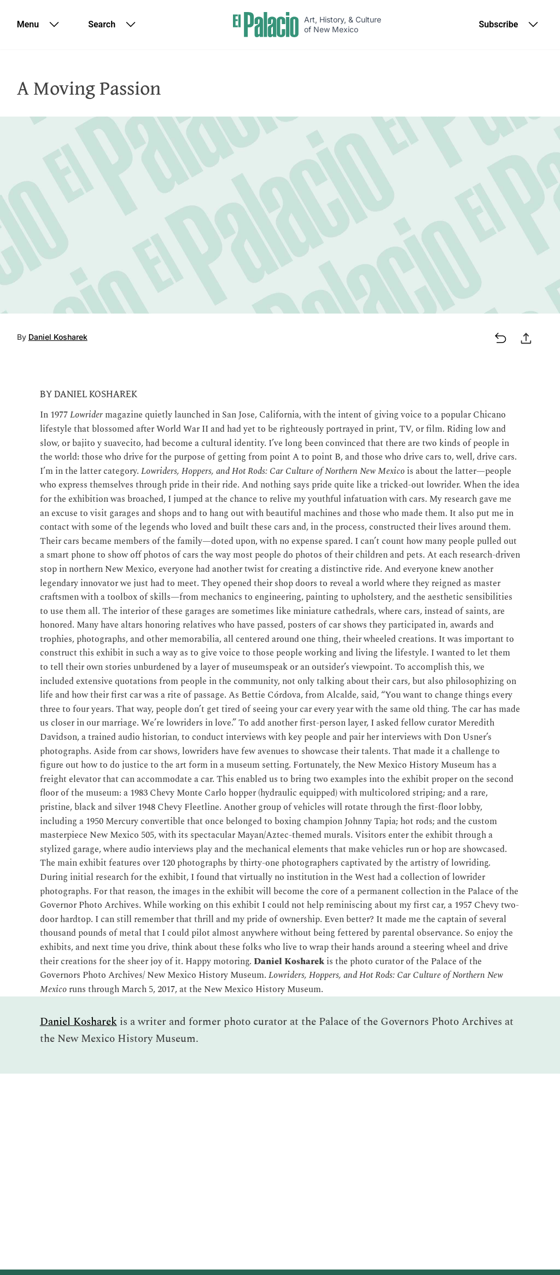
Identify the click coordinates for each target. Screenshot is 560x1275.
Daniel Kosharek (58, 336)
